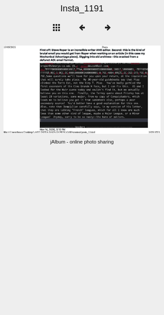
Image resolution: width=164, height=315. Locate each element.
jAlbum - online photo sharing (82, 141)
